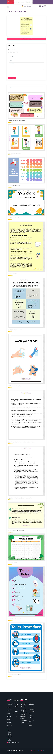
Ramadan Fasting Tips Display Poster (16, 120)
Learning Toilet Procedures (14, 618)
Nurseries (17, 706)
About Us (23, 713)
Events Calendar (31, 724)
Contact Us (32, 709)
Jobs (31, 715)
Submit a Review (31, 721)
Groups (31, 717)
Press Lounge (22, 708)
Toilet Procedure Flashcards (14, 153)
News (23, 711)
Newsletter (24, 703)
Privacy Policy (22, 719)
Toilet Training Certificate (13, 217)
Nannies (16, 711)
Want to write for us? (31, 704)
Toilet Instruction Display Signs (15, 385)
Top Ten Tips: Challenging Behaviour (16, 530)
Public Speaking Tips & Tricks (14, 329)
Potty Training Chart (12, 562)
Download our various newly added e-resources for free (18, 2)
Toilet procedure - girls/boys (14, 674)
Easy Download (22, 723)
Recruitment (32, 706)
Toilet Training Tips (12, 273)
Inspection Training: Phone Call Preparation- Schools (19, 498)
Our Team (24, 705)
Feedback (24, 716)
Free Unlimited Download (27, 39)
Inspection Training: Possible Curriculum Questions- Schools (21, 442)
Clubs (16, 716)
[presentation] (17, 73)
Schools (16, 708)
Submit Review (12, 78)
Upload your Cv (32, 712)
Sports (16, 713)
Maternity (17, 704)
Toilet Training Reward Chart (14, 185)
